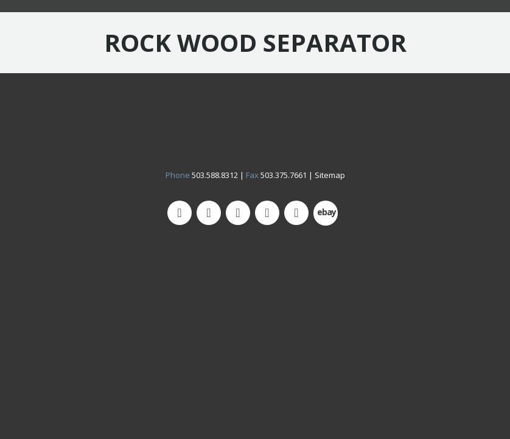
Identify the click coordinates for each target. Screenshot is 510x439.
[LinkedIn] (296, 213)
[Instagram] (209, 213)
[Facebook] (238, 213)
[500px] (325, 213)
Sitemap (330, 175)
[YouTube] (267, 213)
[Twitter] (179, 213)
